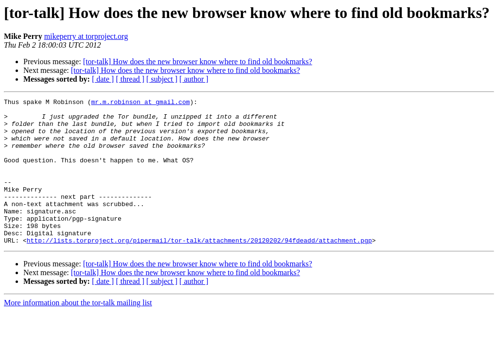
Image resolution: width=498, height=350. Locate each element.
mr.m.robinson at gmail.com (140, 103)
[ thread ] (130, 79)
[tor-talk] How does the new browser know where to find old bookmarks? (197, 61)
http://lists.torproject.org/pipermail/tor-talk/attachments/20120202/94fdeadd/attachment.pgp (199, 269)
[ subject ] (162, 79)
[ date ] (103, 79)
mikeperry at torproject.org (86, 36)
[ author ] (194, 79)
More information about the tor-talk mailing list (78, 332)
